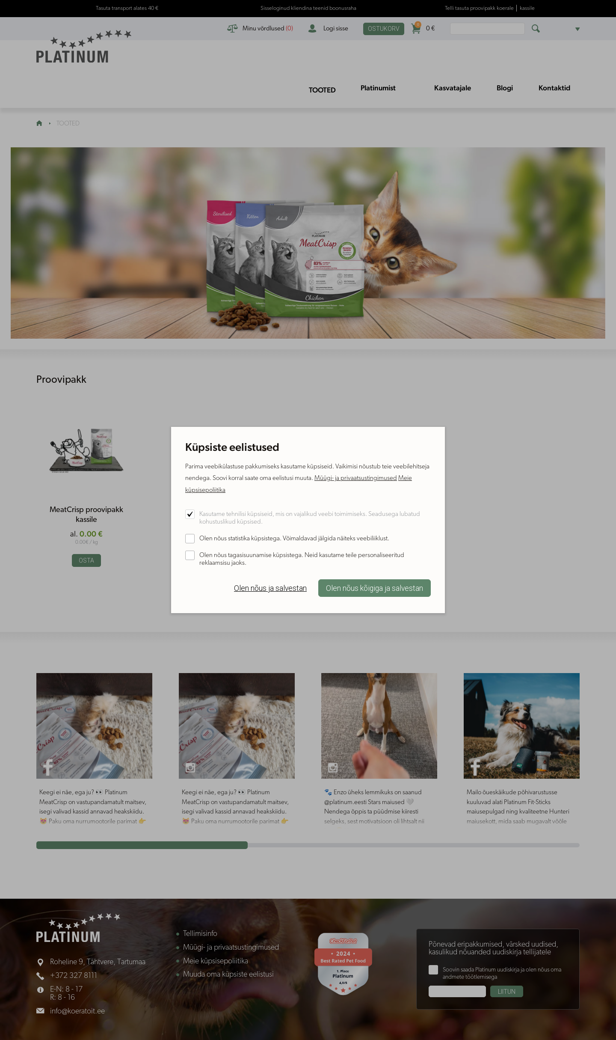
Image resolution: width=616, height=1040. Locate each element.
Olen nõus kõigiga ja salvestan (374, 588)
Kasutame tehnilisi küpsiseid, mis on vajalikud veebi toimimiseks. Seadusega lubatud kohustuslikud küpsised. (309, 518)
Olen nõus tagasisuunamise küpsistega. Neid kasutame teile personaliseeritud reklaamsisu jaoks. (301, 559)
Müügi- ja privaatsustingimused (355, 478)
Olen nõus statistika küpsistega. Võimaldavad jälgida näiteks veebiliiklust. (294, 539)
